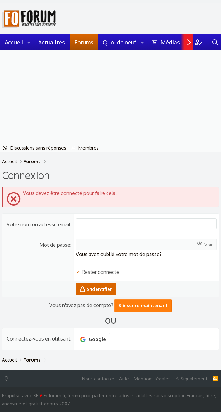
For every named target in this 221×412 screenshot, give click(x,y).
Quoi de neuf (119, 42)
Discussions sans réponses (38, 148)
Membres (88, 148)
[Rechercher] (215, 42)
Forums (83, 42)
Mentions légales (152, 379)
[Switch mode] (7, 379)
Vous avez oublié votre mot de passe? (119, 254)
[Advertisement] (110, 97)
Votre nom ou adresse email (38, 224)
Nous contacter (98, 379)
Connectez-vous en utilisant (38, 339)
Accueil (14, 42)
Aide (124, 379)
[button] (29, 42)
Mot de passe (54, 245)
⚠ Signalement (191, 379)
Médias (170, 42)
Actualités (51, 42)
